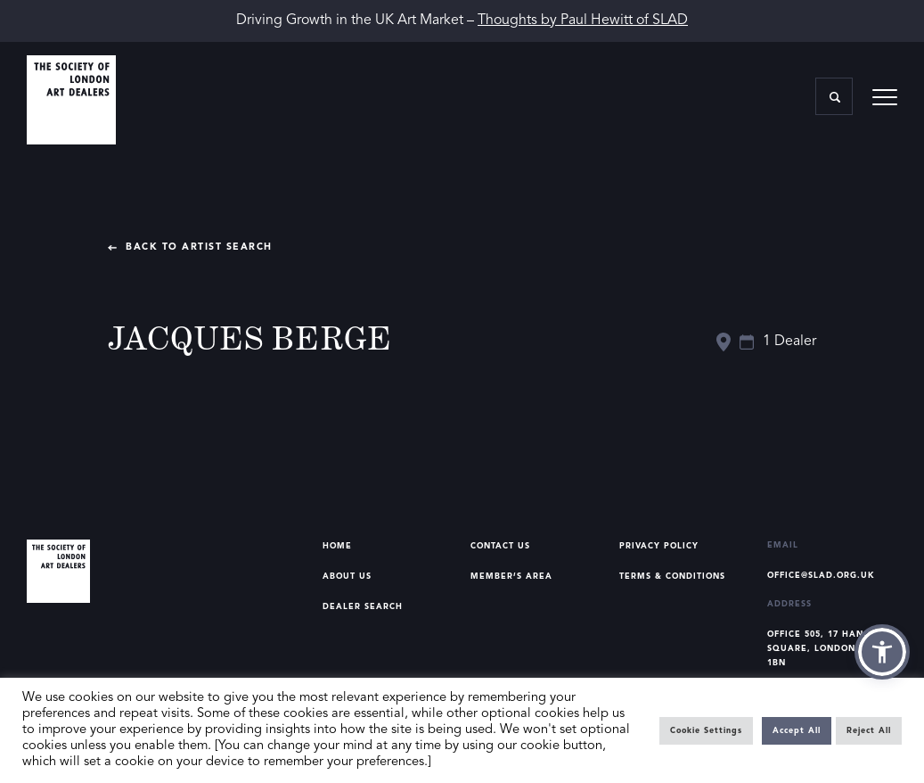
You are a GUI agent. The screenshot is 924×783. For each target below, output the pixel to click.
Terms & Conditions (672, 577)
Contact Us (500, 546)
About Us (347, 577)
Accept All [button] (797, 731)
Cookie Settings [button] (706, 731)
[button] (882, 652)
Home (337, 546)
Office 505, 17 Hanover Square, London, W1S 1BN (828, 649)
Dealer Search (363, 607)
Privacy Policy (659, 546)
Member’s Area (511, 577)
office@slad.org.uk (821, 576)
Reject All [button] (868, 731)
